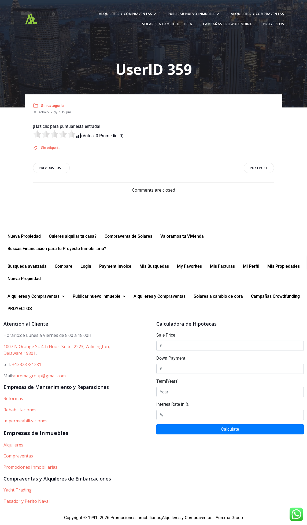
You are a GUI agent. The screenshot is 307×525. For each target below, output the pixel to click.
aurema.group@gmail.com (39, 377)
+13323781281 (26, 366)
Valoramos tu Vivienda (182, 237)
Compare (63, 267)
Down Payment (170, 359)
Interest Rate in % (172, 405)
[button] (36, 298)
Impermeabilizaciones (25, 422)
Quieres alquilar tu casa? (73, 237)
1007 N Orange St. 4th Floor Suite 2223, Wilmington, (56, 348)
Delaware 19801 (19, 355)
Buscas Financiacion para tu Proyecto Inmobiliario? (57, 250)
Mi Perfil (251, 267)
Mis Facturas (222, 267)
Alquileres (13, 446)
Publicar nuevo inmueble (193, 14)
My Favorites (189, 267)
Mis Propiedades (283, 267)
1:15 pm (62, 112)
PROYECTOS (272, 24)
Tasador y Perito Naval (26, 502)
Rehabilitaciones (19, 411)
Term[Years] (167, 382)
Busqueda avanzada (27, 267)
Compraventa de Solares (128, 237)
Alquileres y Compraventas (127, 14)
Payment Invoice (115, 267)
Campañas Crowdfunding (226, 24)
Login (85, 267)
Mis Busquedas (154, 267)
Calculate (230, 430)
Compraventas (18, 457)
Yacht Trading (17, 491)
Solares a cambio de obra (166, 24)
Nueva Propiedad (24, 237)
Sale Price (165, 336)
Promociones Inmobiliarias (30, 468)
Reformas (13, 400)
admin (41, 112)
